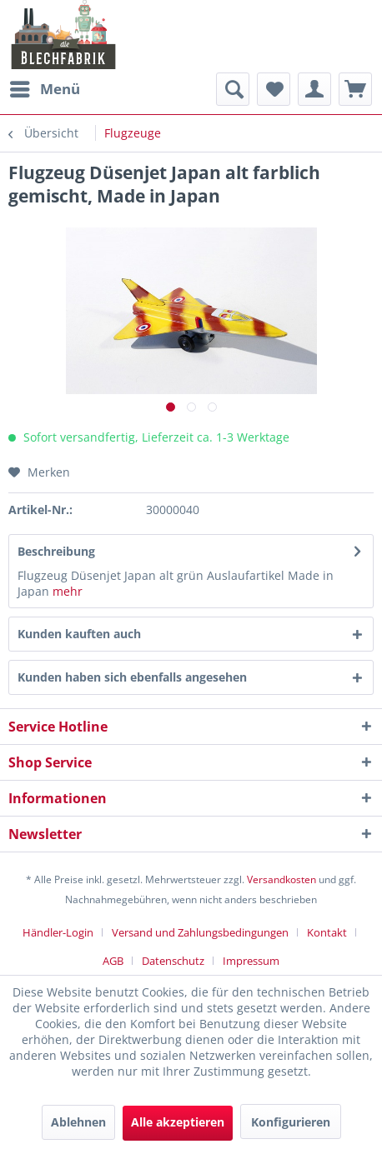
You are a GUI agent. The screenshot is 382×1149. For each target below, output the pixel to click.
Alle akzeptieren (177, 1122)
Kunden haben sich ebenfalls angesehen (132, 677)
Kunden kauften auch (79, 634)
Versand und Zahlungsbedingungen (200, 932)
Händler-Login (58, 932)
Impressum (251, 960)
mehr (68, 591)
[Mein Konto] (314, 89)
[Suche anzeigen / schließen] (232, 89)
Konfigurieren (290, 1122)
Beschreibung (56, 551)
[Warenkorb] (355, 89)
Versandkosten (281, 879)
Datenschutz (173, 960)
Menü (45, 87)
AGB (113, 960)
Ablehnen (78, 1122)
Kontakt (327, 932)
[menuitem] (44, 89)
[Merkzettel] (273, 89)
